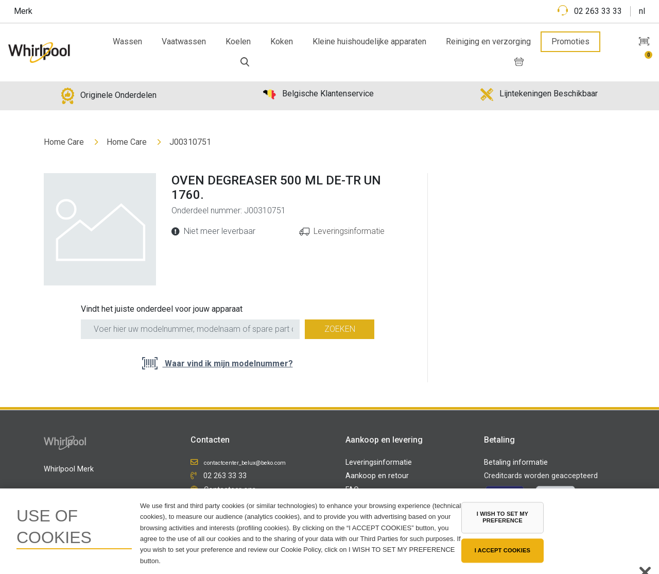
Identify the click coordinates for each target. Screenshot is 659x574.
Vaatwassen (184, 41)
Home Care (64, 142)
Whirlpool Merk (69, 469)
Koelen (238, 41)
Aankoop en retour (377, 475)
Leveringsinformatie (349, 231)
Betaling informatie (516, 462)
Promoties (570, 41)
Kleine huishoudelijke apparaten (369, 41)
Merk (23, 11)
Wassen (127, 41)
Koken (281, 41)
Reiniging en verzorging (488, 41)
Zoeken (339, 329)
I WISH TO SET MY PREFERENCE (502, 517)
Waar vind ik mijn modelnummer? (228, 363)
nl (642, 11)
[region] (329, 531)
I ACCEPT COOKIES (502, 550)
